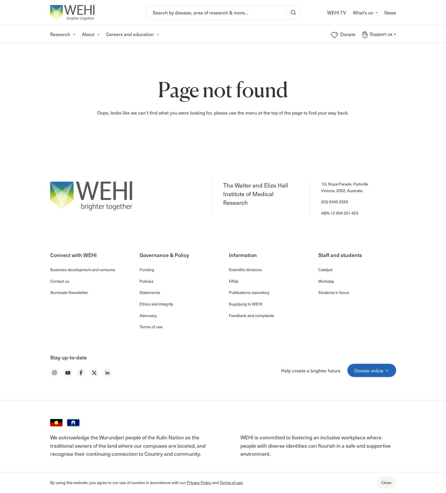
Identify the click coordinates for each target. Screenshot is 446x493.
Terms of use (231, 482)
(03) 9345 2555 (334, 202)
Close (386, 482)
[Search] (216, 12)
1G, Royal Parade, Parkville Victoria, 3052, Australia (344, 187)
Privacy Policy (199, 482)
